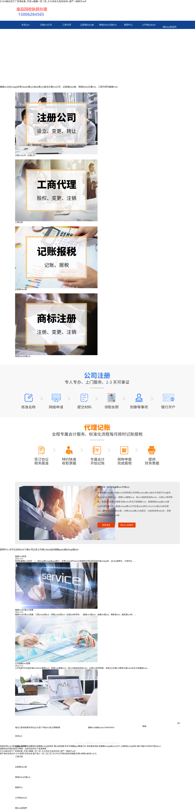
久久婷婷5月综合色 (24, 754)
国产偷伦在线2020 (7, 754)
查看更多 (106, 525)
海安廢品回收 (92, 746)
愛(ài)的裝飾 (59, 746)
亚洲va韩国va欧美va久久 (86, 754)
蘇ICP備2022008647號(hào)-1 (149, 746)
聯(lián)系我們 (169, 27)
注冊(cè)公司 (46, 25)
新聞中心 (128, 25)
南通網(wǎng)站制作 (44, 746)
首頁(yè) (25, 25)
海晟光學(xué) (6, 746)
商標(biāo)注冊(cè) (107, 25)
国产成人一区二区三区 (42, 754)
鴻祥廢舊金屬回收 (28, 746)
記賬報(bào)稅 (87, 25)
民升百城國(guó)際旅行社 (75, 746)
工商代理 (66, 25)
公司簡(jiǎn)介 (149, 25)
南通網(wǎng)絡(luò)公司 (109, 746)
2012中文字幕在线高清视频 (64, 754)
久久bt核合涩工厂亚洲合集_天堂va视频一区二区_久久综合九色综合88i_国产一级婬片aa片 (43, 1)
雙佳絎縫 (16, 746)
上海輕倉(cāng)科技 (128, 746)
